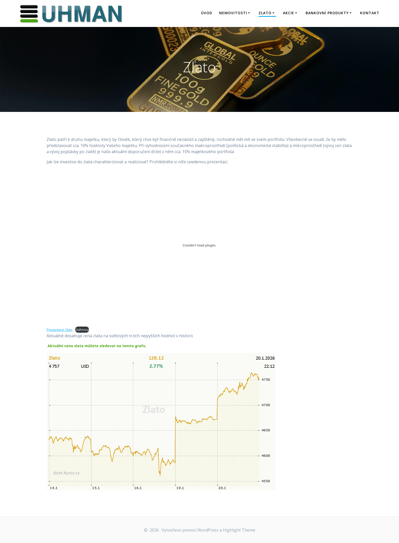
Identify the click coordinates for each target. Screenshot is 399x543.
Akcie (288, 12)
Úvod (206, 12)
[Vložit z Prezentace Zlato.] (199, 245)
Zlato (265, 12)
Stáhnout (82, 329)
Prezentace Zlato (60, 329)
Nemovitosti (233, 12)
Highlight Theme (239, 530)
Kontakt (369, 12)
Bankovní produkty (327, 12)
